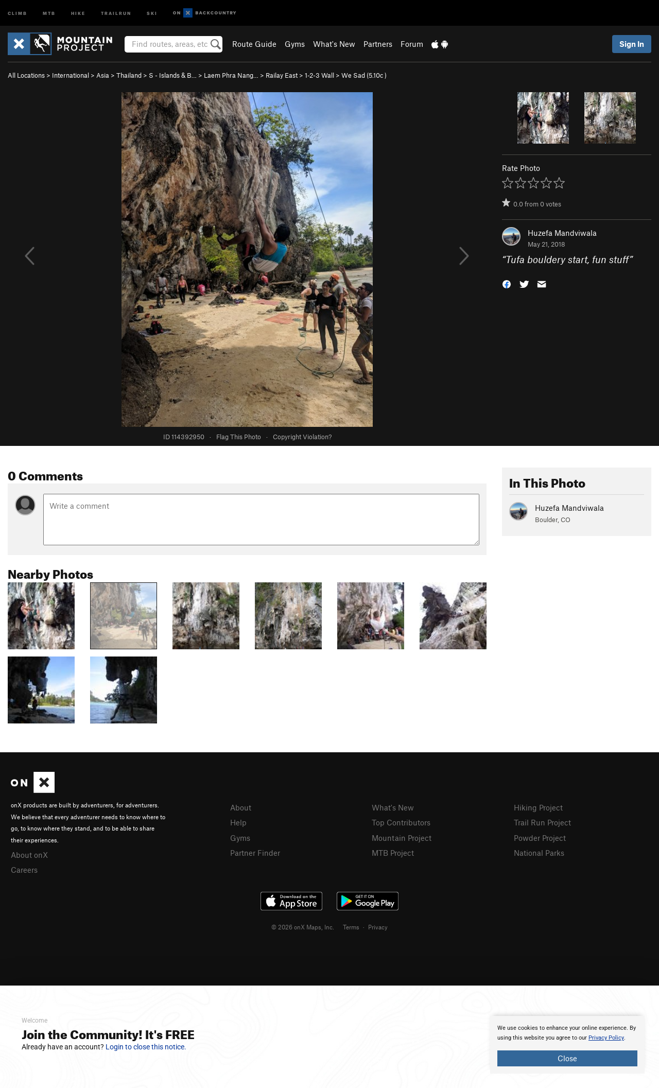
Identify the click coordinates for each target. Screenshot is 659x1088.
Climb (17, 12)
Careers (24, 869)
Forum (412, 43)
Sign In (631, 43)
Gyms (295, 43)
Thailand (129, 75)
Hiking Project (538, 807)
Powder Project (540, 837)
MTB (49, 12)
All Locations (26, 75)
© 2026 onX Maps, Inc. (302, 926)
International (70, 75)
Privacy (378, 926)
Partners (377, 43)
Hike (78, 12)
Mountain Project (401, 837)
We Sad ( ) (364, 75)
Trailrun (116, 12)
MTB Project (393, 852)
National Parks (539, 852)
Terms (351, 926)
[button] (506, 283)
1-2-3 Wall (319, 75)
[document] (567, 1044)
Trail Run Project (542, 822)
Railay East (282, 75)
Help (238, 822)
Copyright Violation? (302, 437)
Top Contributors (401, 822)
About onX (29, 854)
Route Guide (254, 43)
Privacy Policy (606, 1037)
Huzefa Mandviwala (562, 232)
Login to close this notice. (146, 1047)
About (240, 807)
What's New (334, 43)
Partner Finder (255, 852)
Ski (152, 12)
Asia (102, 75)
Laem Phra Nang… (231, 75)
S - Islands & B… (173, 75)
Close (567, 1058)
